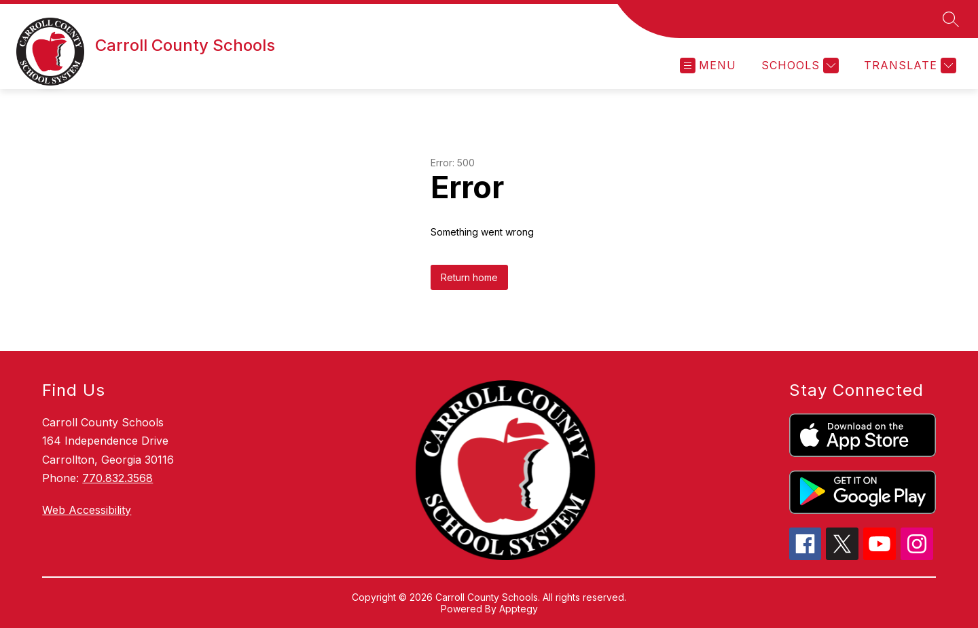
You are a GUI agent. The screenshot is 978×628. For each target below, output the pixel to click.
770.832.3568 (117, 478)
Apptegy (518, 608)
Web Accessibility (86, 510)
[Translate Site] (908, 65)
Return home (469, 277)
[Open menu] (708, 65)
